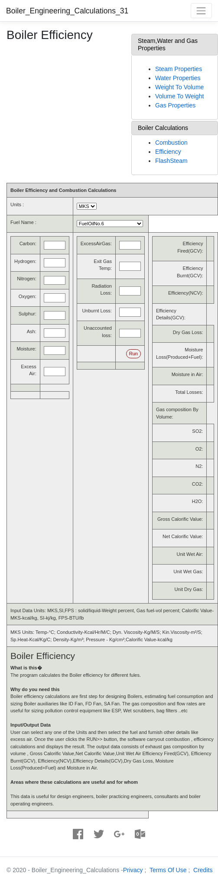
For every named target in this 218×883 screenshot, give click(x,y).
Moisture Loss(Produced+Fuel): (179, 353)
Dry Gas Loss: (188, 332)
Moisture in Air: (187, 374)
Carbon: (28, 243)
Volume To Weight (179, 96)
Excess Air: (28, 370)
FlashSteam (171, 160)
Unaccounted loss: (98, 331)
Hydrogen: (25, 261)
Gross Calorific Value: (180, 519)
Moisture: (26, 348)
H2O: (197, 501)
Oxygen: (27, 296)
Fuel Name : (23, 222)
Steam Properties (178, 68)
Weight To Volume (179, 87)
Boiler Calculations (163, 127)
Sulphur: (27, 313)
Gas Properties (175, 105)
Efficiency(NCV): (185, 292)
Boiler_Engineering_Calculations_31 (67, 10)
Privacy (133, 870)
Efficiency (168, 151)
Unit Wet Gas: (188, 571)
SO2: (197, 431)
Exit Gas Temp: (103, 265)
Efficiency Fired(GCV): (190, 247)
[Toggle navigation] (201, 10)
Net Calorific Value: (183, 536)
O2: (199, 448)
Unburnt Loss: (96, 310)
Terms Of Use (168, 870)
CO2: (197, 484)
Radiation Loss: (101, 289)
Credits (202, 870)
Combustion (171, 142)
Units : (17, 204)
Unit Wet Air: (190, 554)
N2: (199, 466)
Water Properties (178, 78)
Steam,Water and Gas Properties (168, 44)
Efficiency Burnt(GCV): (190, 272)
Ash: (31, 331)
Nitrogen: (26, 278)
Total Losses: (189, 392)
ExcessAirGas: (96, 243)
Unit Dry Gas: (188, 589)
